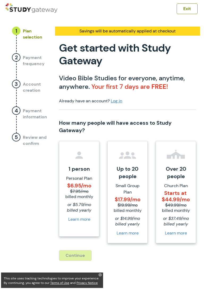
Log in (116, 101)
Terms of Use (59, 283)
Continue (75, 255)
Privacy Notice (87, 283)
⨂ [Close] (100, 275)
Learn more (79, 219)
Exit (187, 8)
